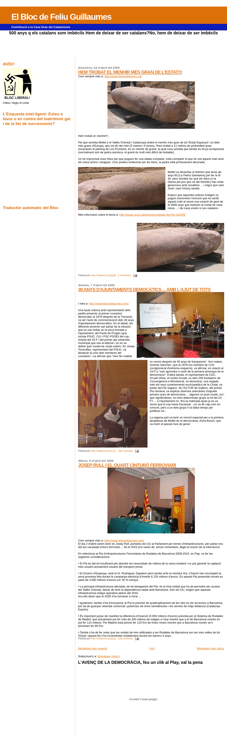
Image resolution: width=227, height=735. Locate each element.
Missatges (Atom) (109, 656)
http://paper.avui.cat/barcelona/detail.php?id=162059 (152, 214)
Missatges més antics (210, 648)
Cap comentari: (126, 451)
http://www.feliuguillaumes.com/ (108, 303)
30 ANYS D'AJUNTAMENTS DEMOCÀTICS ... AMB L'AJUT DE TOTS (144, 289)
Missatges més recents (92, 648)
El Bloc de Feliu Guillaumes (61, 16)
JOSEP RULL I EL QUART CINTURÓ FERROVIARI (127, 464)
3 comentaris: (125, 275)
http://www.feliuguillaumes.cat (123, 76)
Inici (151, 648)
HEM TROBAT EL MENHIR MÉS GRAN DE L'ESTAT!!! (130, 71)
